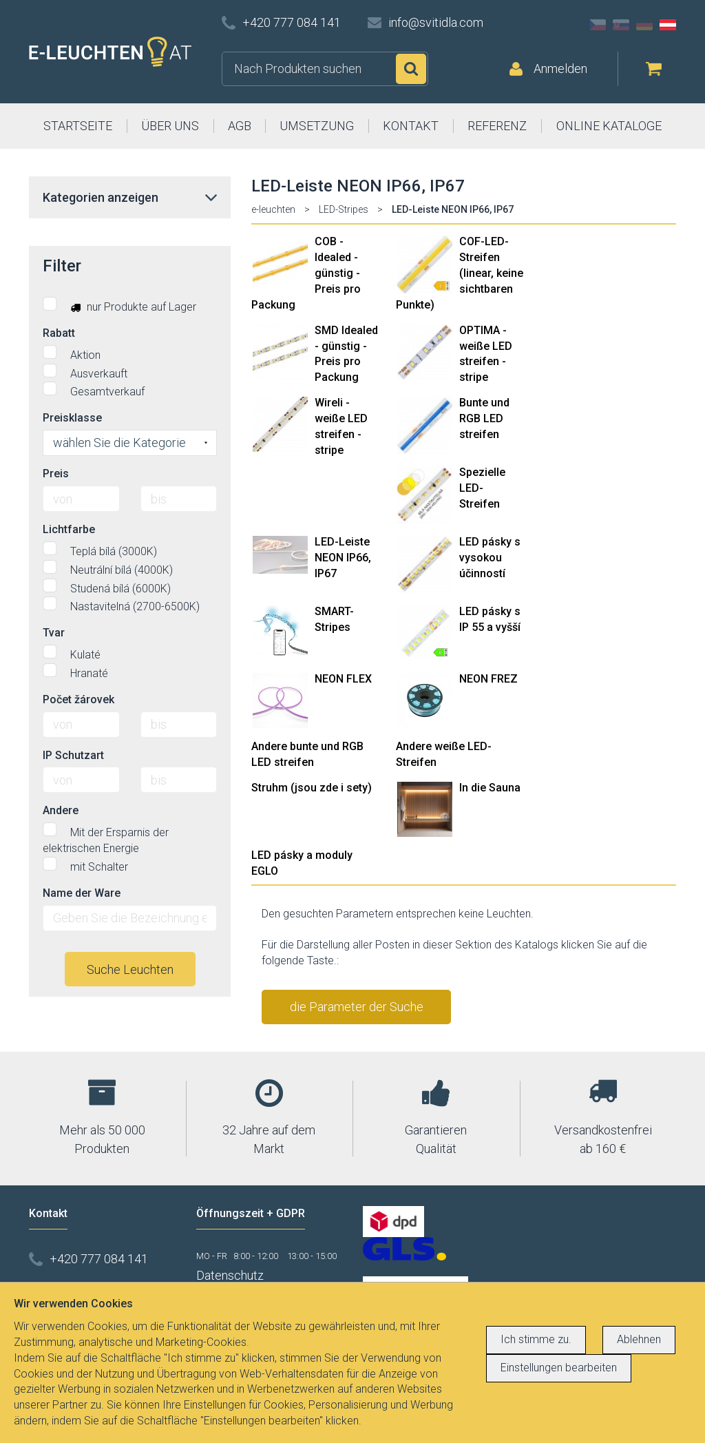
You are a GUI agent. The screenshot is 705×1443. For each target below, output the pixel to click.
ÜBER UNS (170, 125)
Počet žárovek (78, 699)
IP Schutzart (73, 755)
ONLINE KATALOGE (609, 125)
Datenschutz (230, 1275)
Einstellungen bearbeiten (559, 1367)
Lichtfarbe (69, 529)
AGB (239, 125)
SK (621, 24)
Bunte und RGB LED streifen (484, 418)
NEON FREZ (488, 678)
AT (668, 24)
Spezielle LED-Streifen (482, 488)
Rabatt (59, 333)
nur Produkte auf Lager (119, 305)
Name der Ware (81, 893)
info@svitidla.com (435, 22)
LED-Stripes (343, 209)
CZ (597, 24)
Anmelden (560, 68)
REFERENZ (497, 125)
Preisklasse (72, 417)
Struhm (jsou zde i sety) (311, 787)
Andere (60, 810)
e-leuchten (273, 209)
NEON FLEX (343, 678)
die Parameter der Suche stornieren (356, 1011)
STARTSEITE (77, 125)
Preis (56, 473)
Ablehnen (639, 1339)
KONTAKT (411, 125)
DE (644, 24)
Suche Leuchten (130, 969)
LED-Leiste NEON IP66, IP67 (343, 557)
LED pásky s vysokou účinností (489, 557)
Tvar (54, 632)
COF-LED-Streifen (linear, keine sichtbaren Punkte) (459, 273)
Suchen (411, 69)
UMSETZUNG (317, 125)
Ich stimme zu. (536, 1339)
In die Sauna (489, 787)
